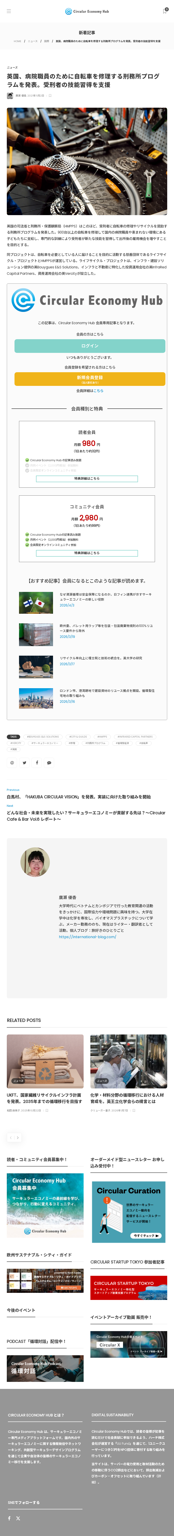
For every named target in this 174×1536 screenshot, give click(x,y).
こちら (98, 390)
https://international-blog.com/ (87, 890)
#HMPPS (102, 737)
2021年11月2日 (35, 95)
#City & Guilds (78, 737)
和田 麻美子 (13, 1017)
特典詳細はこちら (87, 478)
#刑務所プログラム (95, 743)
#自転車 (143, 743)
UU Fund (123, 1350)
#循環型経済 (122, 743)
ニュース (33, 41)
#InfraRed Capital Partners (135, 737)
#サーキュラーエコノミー (44, 743)
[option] (45, 980)
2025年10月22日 (31, 1017)
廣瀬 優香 (21, 95)
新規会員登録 (90, 379)
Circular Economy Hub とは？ (51, 1523)
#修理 (72, 743)
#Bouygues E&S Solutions (43, 737)
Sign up (75, 1465)
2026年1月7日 (119, 1017)
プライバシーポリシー (116, 1523)
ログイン (90, 346)
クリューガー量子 (100, 1017)
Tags (13, 737)
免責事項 (143, 1523)
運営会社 (88, 1523)
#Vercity (15, 743)
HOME (17, 41)
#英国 (13, 749)
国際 (46, 41)
